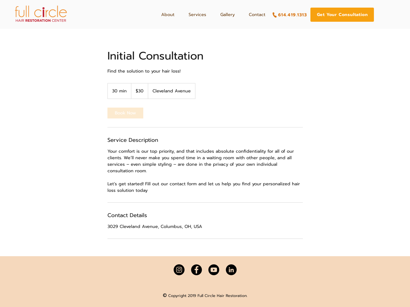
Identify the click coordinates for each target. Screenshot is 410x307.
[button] (342, 15)
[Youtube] (213, 269)
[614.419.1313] (289, 15)
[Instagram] (179, 269)
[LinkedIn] (231, 269)
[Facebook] (196, 269)
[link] (125, 113)
